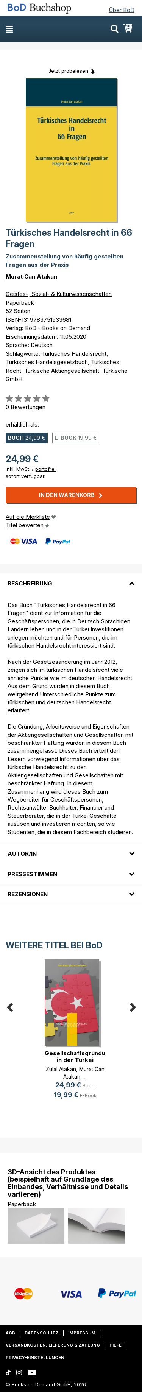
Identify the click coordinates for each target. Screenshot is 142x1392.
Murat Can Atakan (31, 276)
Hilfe (115, 1345)
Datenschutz (42, 1333)
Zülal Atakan (61, 1069)
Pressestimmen (32, 874)
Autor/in (22, 853)
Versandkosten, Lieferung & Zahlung (53, 1345)
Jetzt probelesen (68, 71)
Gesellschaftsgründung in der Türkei (78, 1056)
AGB (10, 1333)
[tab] (71, 578)
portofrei (45, 469)
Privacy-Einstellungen (35, 1357)
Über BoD (121, 10)
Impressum (81, 1333)
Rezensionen (28, 894)
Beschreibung (30, 583)
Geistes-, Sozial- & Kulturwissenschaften (59, 293)
